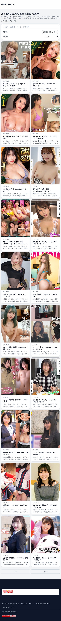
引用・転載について (8, 607)
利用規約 (39, 604)
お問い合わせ (14, 604)
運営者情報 (5, 603)
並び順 (5, 32)
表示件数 (6, 36)
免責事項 (46, 604)
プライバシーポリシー (27, 604)
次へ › (45, 571)
